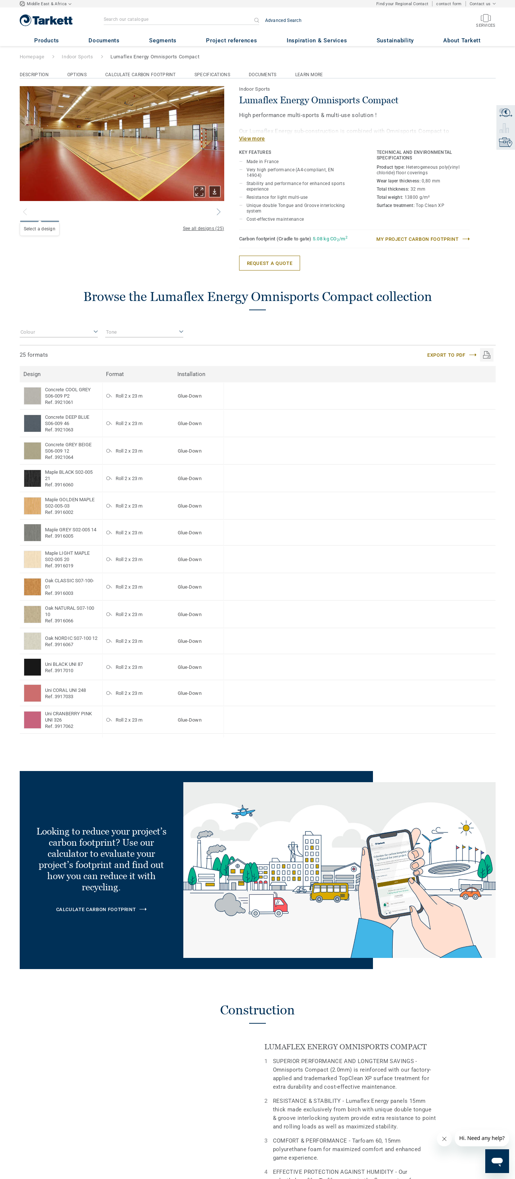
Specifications (212, 74)
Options (77, 74)
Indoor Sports (77, 56)
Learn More (309, 74)
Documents (263, 74)
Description (34, 74)
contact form (448, 3)
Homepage (32, 56)
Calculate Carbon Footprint (140, 74)
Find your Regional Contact (402, 3)
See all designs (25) (203, 228)
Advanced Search (283, 20)
